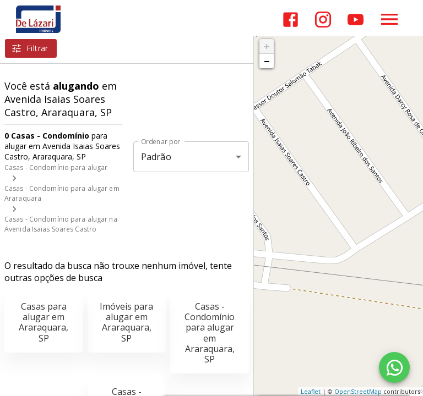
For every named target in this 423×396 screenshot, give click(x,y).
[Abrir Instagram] (323, 19)
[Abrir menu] (389, 19)
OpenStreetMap (358, 391)
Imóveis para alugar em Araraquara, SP (126, 322)
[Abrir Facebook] (290, 19)
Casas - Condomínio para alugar (55, 167)
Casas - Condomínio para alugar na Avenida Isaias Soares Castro (60, 224)
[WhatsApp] (394, 367)
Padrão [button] (156, 157)
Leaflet (311, 391)
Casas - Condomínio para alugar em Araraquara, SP (210, 332)
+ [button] (267, 46)
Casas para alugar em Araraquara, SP (43, 322)
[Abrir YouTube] (355, 19)
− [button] (266, 61)
